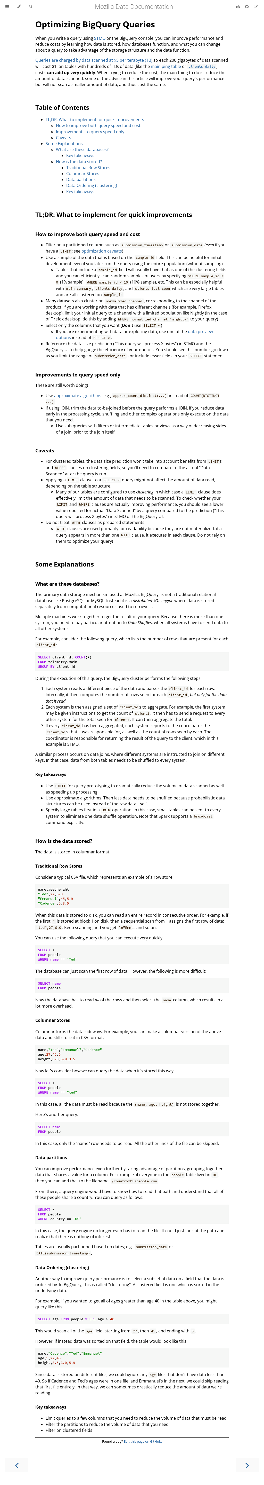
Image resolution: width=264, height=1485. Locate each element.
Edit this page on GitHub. (143, 1441)
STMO (99, 38)
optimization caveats (101, 251)
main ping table (166, 66)
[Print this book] (238, 6)
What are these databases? (82, 149)
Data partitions (81, 179)
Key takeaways (80, 155)
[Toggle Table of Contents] (7, 6)
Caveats (63, 137)
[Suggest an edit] (256, 6)
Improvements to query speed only (90, 132)
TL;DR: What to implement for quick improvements (95, 119)
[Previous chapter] (16, 1465)
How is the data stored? (79, 161)
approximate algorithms (77, 395)
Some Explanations (64, 143)
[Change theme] (19, 6)
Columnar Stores (82, 173)
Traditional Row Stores (88, 167)
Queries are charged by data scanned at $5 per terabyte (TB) (93, 60)
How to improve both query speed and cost (98, 125)
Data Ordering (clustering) (91, 185)
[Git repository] (247, 6)
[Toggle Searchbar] (30, 6)
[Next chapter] (247, 1465)
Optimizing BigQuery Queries (95, 24)
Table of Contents (62, 107)
